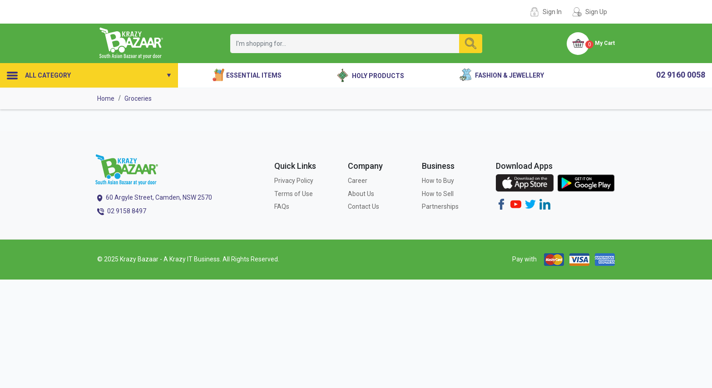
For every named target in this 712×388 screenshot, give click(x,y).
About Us (361, 193)
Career (357, 180)
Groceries (138, 98)
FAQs (281, 206)
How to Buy (438, 180)
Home (105, 98)
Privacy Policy (293, 180)
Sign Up (596, 12)
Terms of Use (293, 193)
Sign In (552, 12)
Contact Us (363, 206)
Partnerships (440, 206)
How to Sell (438, 193)
